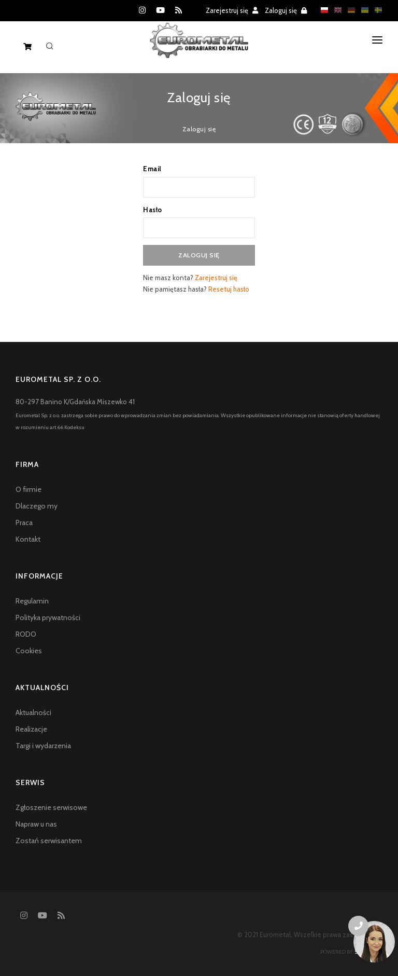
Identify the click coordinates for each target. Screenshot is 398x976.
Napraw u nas (36, 824)
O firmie (28, 489)
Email (152, 168)
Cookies (29, 650)
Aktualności (33, 712)
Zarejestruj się (232, 10)
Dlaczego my (37, 506)
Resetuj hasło (228, 289)
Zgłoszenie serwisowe (51, 807)
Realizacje (31, 729)
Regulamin (32, 601)
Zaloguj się (286, 10)
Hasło (152, 209)
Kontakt (28, 539)
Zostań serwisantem (49, 840)
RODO (26, 634)
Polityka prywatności (48, 617)
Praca (24, 522)
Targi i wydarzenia (43, 745)
